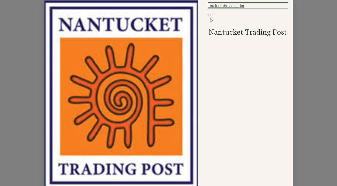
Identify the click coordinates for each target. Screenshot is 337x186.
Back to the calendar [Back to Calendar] (226, 5)
